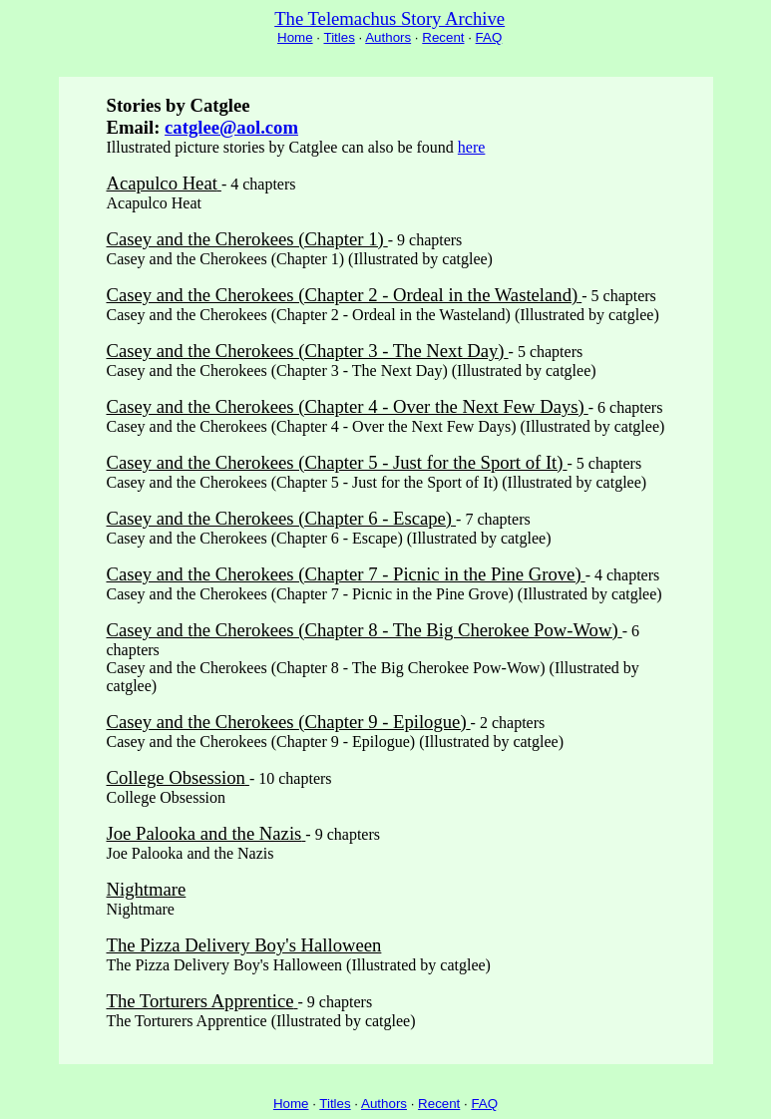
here (472, 147)
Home (295, 37)
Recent (443, 37)
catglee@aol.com (231, 127)
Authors (388, 37)
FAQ (489, 37)
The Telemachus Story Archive (389, 18)
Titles (338, 37)
